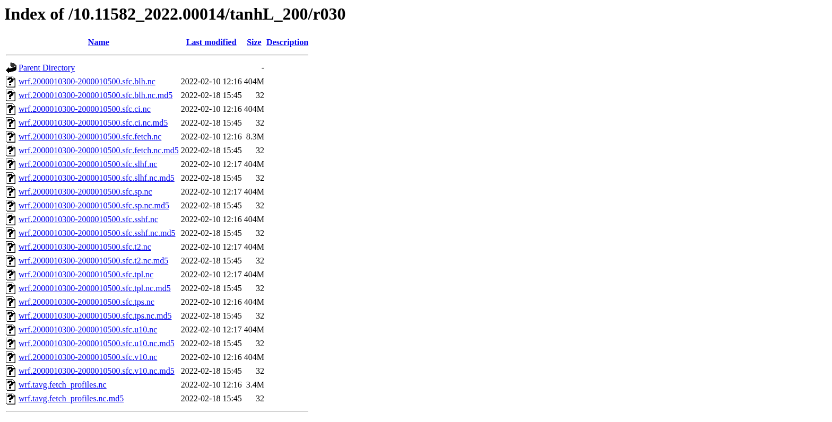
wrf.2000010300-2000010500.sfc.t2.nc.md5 (93, 260)
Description (287, 42)
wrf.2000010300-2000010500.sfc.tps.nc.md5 (95, 315)
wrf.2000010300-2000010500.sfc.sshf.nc (88, 219)
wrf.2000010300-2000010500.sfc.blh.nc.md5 (95, 95)
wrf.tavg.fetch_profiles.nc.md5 (71, 398)
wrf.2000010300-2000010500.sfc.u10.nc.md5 (97, 343)
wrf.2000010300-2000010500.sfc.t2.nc (85, 246)
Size (254, 42)
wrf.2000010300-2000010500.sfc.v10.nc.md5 (97, 370)
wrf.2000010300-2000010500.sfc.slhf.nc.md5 (97, 177)
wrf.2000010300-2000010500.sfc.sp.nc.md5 (94, 205)
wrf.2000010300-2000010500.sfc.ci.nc (85, 108)
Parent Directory (47, 67)
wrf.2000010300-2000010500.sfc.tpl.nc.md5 (95, 288)
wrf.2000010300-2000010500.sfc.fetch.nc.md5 (99, 150)
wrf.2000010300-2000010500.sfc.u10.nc (88, 329)
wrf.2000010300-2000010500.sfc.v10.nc (88, 357)
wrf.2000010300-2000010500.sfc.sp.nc (85, 191)
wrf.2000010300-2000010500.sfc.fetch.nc (90, 136)
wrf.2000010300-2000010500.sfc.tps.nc (86, 301)
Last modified (211, 42)
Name (98, 42)
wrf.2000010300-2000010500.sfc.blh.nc (87, 81)
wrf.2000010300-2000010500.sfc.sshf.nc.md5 (97, 233)
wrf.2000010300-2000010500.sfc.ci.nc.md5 (93, 122)
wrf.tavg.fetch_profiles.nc (63, 384)
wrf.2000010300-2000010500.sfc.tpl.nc (86, 274)
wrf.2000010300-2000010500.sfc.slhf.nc (88, 164)
